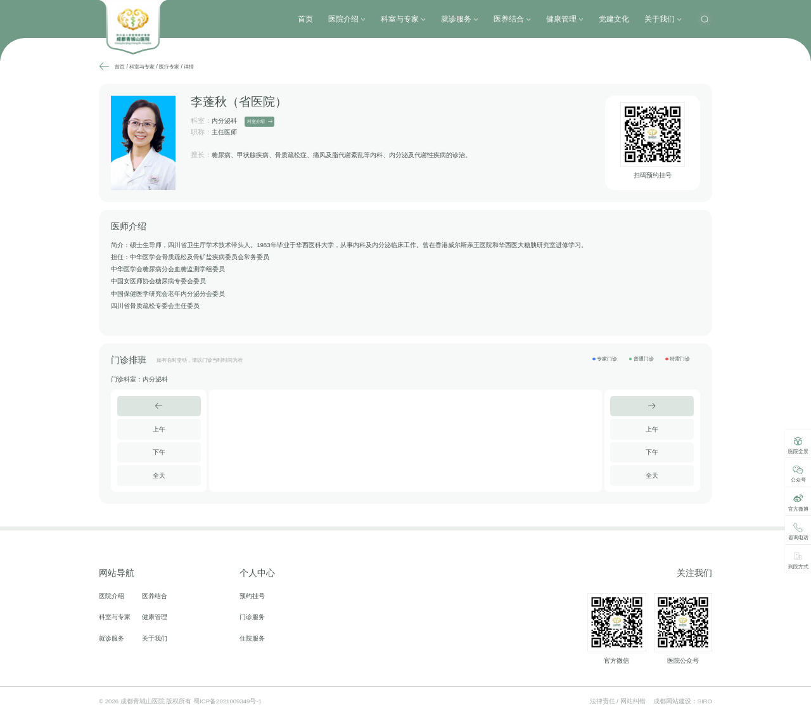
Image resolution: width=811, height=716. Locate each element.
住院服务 (252, 639)
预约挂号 (252, 596)
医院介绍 (347, 19)
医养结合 (512, 19)
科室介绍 (259, 121)
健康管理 (565, 19)
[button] (159, 406)
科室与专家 (403, 19)
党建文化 (614, 19)
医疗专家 (169, 66)
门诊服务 (252, 617)
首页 (305, 19)
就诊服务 (459, 19)
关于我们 (663, 19)
